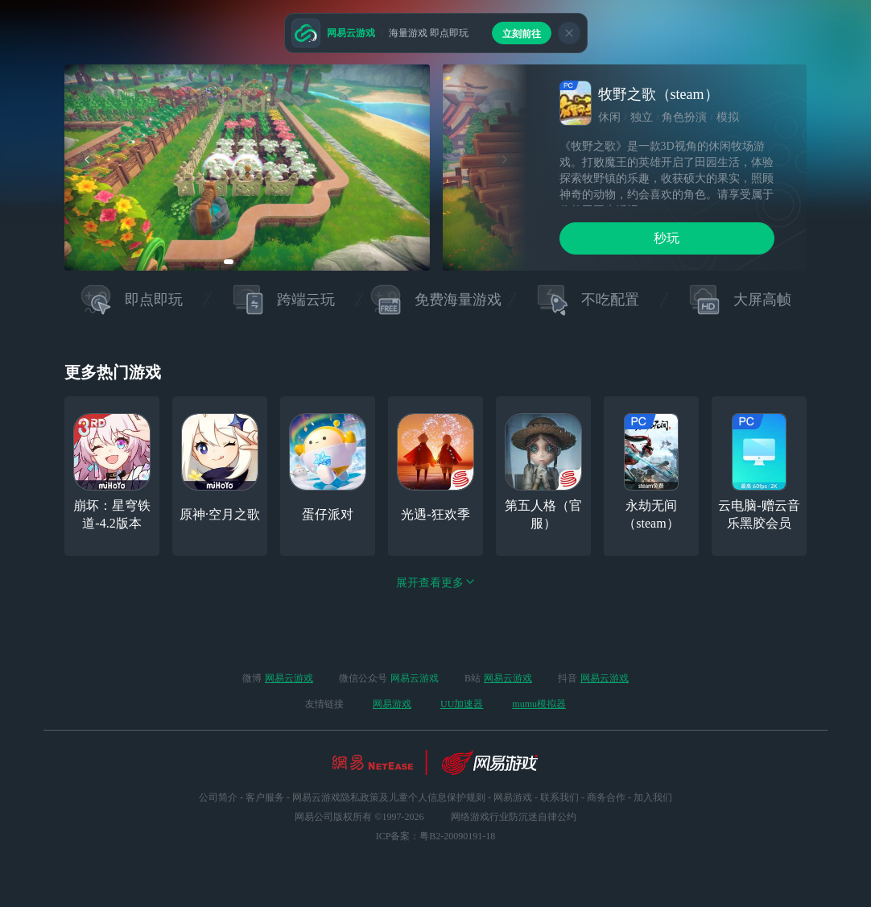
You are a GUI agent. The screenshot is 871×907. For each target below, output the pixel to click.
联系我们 (559, 797)
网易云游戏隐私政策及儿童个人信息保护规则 (388, 797)
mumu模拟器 (539, 704)
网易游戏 (392, 704)
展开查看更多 (435, 583)
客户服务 (265, 797)
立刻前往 (521, 33)
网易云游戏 (289, 678)
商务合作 (606, 797)
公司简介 (218, 797)
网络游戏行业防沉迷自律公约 (513, 816)
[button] (228, 261)
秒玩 (666, 238)
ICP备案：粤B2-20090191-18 (436, 836)
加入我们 (653, 797)
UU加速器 (461, 704)
